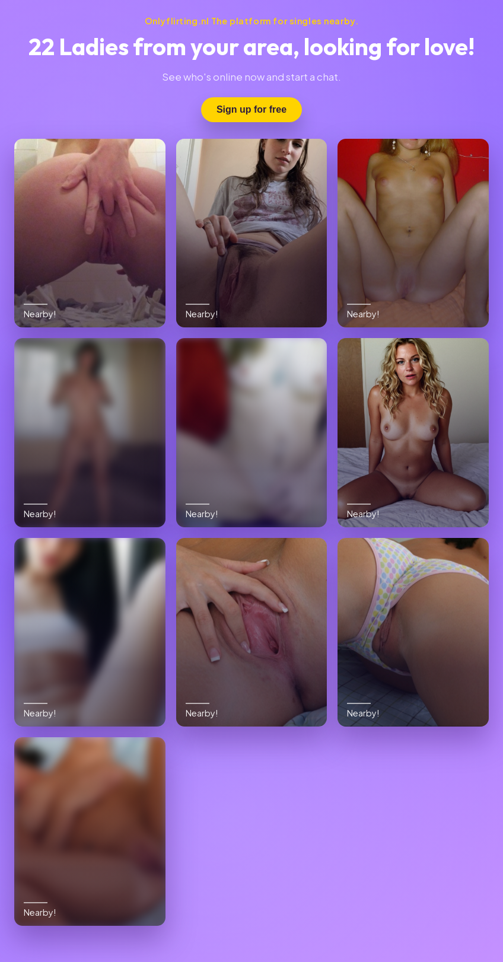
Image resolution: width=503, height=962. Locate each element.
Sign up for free (251, 109)
